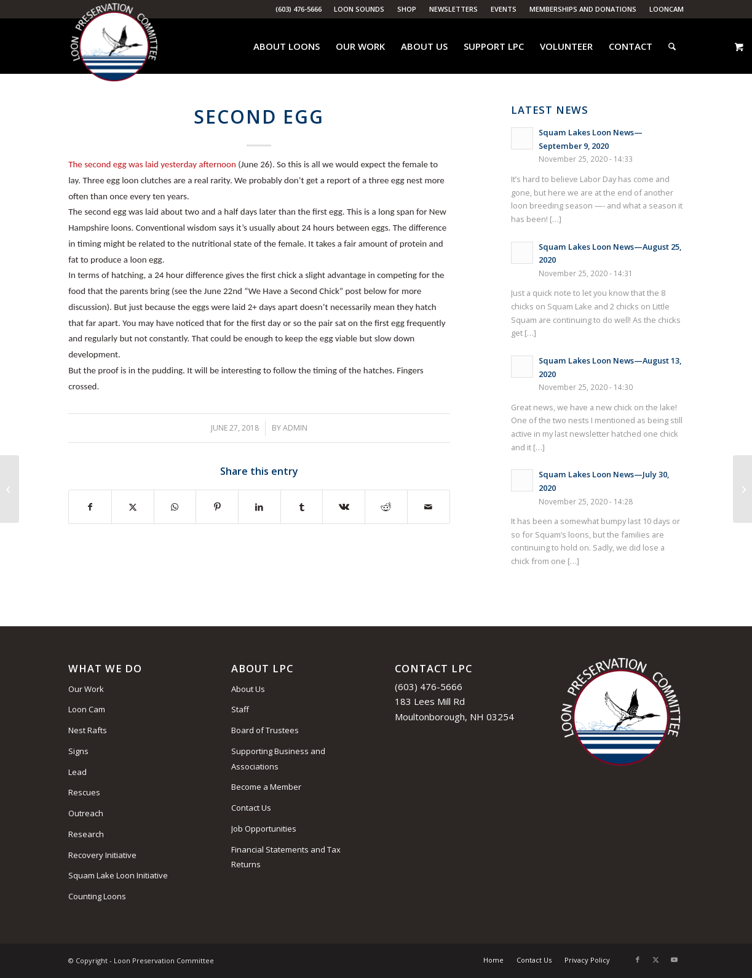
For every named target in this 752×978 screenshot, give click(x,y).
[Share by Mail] (428, 507)
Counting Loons (97, 896)
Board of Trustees (265, 730)
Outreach (85, 813)
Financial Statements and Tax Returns (286, 857)
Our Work (86, 688)
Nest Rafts (87, 730)
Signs (78, 751)
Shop (406, 9)
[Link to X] (656, 959)
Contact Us (251, 807)
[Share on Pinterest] (217, 507)
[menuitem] (359, 9)
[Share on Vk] (344, 507)
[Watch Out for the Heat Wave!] (742, 489)
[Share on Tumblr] (302, 507)
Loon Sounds (359, 9)
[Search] (672, 46)
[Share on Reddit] (386, 507)
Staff (240, 709)
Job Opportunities (263, 828)
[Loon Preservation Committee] (114, 46)
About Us (248, 688)
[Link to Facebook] (637, 959)
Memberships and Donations (582, 9)
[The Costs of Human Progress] (9, 489)
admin (295, 428)
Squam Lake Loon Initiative (118, 875)
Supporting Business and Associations (278, 758)
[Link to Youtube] (674, 959)
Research (86, 834)
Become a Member (266, 786)
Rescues (84, 792)
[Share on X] (133, 507)
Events (504, 9)
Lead (77, 771)
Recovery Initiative (102, 855)
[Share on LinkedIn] (259, 507)
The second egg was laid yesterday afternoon (152, 164)
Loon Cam (86, 709)
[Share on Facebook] (90, 507)
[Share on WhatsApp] (175, 507)
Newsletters (453, 9)
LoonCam (666, 9)
